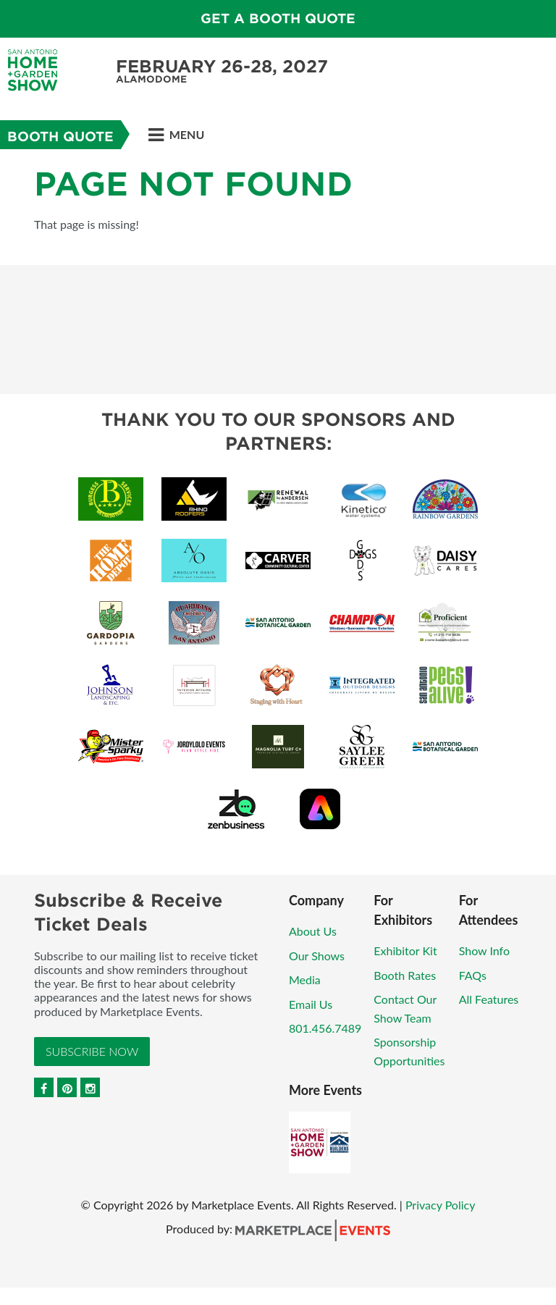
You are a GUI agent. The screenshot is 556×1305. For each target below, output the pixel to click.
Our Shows (317, 955)
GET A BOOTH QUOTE (278, 18)
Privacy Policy (440, 1205)
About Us (313, 931)
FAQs (472, 975)
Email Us (310, 1004)
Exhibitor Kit (405, 950)
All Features (489, 999)
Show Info (484, 950)
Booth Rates (405, 975)
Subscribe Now (92, 1051)
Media (305, 979)
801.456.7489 (325, 1028)
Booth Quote (60, 136)
